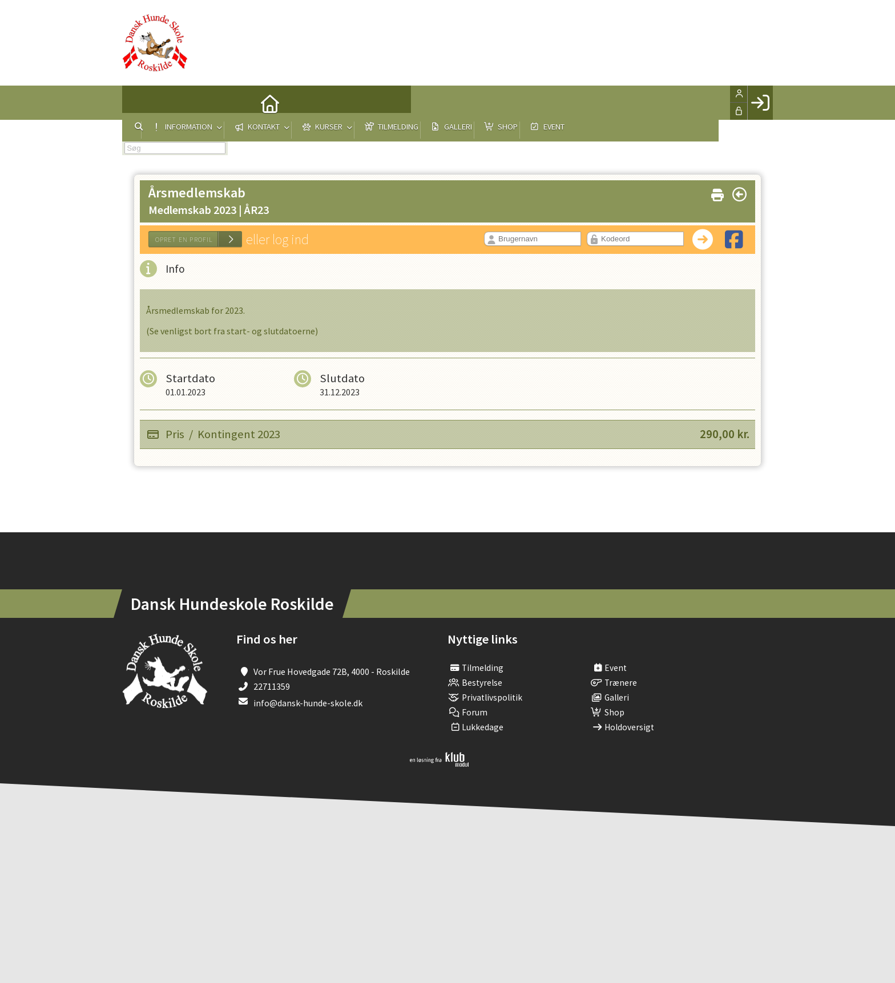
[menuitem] (139, 103)
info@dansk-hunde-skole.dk (307, 703)
